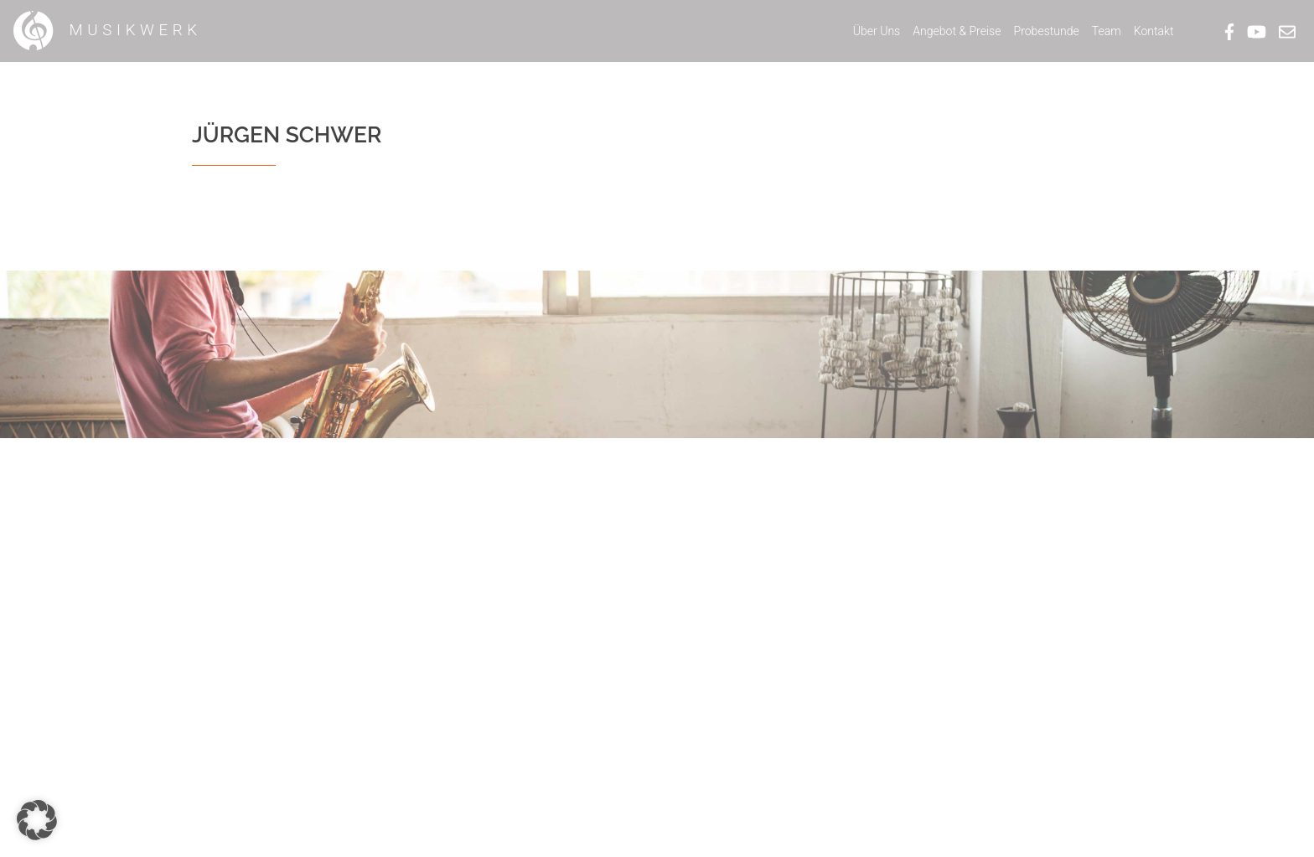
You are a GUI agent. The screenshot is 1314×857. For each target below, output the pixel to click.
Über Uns (877, 31)
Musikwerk (107, 31)
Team (1106, 31)
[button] (37, 820)
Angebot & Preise (957, 31)
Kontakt (1154, 31)
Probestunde (1046, 31)
